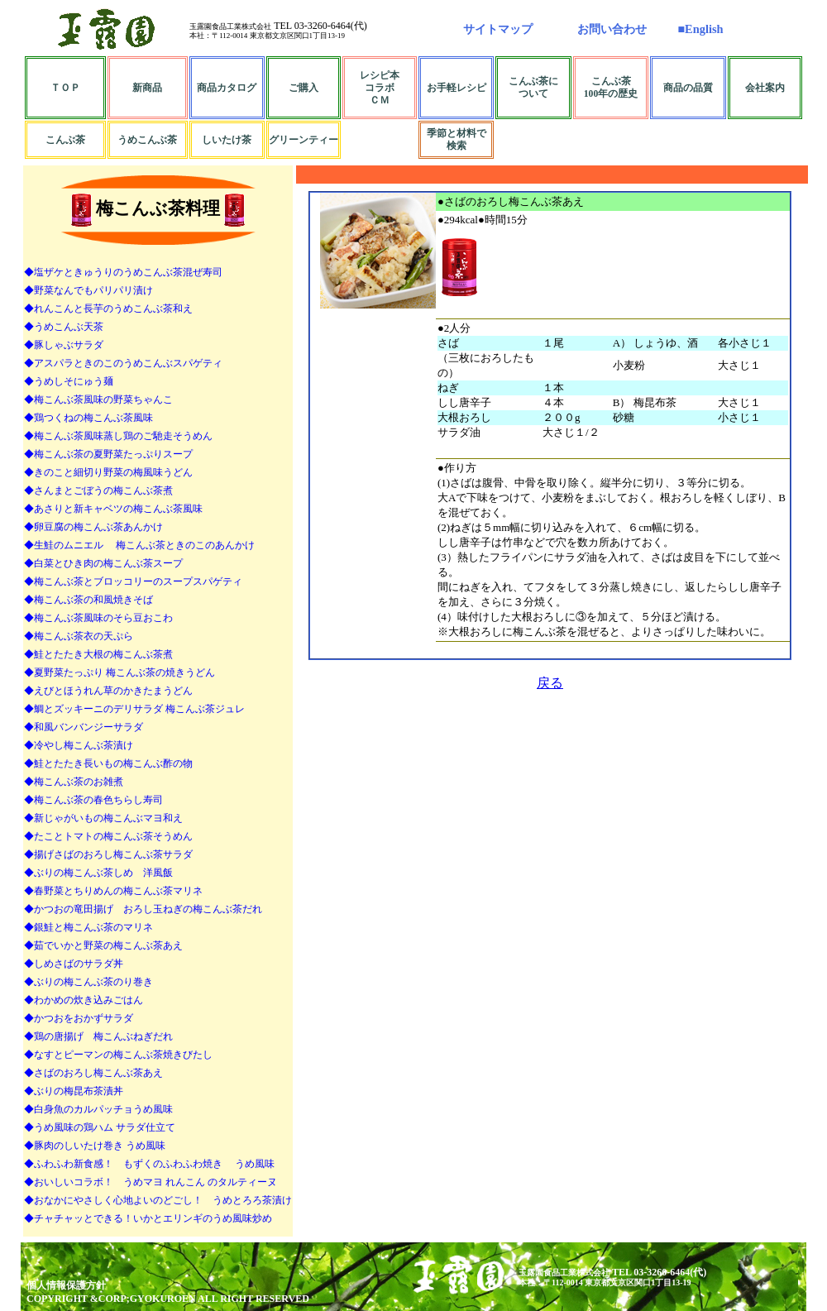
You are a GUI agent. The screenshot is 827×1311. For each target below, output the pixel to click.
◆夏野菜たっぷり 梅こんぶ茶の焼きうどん (119, 672)
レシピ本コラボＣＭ (379, 88)
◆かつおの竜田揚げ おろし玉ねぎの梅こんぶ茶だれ (143, 909)
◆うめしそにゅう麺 (68, 381)
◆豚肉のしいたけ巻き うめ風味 (94, 1145)
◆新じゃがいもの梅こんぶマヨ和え (103, 818)
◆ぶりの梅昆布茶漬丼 (73, 1091)
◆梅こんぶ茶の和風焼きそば (88, 599)
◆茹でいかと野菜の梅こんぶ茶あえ (103, 945)
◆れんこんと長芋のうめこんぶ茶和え (108, 308)
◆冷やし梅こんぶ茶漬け (78, 745)
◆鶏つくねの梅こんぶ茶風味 (88, 417)
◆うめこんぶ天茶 (63, 327)
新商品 (147, 88)
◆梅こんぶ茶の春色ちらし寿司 (93, 800)
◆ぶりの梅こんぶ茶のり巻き (88, 982)
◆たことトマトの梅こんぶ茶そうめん (108, 836)
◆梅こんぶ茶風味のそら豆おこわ (98, 618)
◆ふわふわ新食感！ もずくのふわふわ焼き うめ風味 (149, 1164)
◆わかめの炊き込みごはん (83, 1000)
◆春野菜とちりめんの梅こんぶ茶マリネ (113, 891)
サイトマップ (498, 29)
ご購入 (303, 88)
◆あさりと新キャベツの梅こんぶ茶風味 (113, 508)
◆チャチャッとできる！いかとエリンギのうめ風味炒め (148, 1218)
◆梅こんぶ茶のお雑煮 (73, 781)
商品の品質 (688, 88)
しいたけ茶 (226, 140)
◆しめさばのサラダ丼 (73, 963)
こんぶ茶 (65, 140)
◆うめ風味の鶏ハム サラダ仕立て (99, 1127)
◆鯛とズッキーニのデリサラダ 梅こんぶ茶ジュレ (134, 709)
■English (700, 29)
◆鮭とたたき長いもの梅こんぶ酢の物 (108, 763)
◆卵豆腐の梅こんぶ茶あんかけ (93, 527)
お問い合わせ (612, 29)
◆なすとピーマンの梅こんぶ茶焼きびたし (118, 1054)
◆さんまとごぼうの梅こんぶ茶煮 (98, 490)
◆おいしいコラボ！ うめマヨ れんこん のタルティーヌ (150, 1182)
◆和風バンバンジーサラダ (83, 727)
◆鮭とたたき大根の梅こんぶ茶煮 (98, 654)
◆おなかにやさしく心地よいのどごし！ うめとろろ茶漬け (158, 1200)
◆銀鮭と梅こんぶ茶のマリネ (88, 927)
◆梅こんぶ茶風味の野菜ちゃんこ (98, 399)
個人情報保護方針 (66, 1285)
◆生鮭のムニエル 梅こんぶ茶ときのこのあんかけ (139, 545)
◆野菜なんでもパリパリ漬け (88, 290)
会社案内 (765, 88)
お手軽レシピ (456, 88)
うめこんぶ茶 (147, 140)
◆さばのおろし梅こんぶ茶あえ (93, 1073)
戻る (550, 683)
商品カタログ (226, 88)
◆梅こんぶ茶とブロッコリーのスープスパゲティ (133, 581)
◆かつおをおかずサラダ (78, 1018)
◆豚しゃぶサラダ (63, 345)
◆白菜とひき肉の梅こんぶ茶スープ (103, 563)
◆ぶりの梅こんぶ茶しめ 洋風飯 (98, 872)
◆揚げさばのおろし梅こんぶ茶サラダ (108, 854)
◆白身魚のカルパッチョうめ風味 (98, 1109)
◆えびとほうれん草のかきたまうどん (108, 690)
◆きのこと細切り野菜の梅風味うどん (108, 472)
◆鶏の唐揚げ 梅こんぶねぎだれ (98, 1036)
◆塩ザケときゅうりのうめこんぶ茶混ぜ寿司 (123, 272)
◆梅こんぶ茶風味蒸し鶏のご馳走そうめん (118, 436)
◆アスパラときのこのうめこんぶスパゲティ (123, 363)
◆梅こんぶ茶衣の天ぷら (78, 636)
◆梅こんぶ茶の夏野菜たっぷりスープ (108, 454)
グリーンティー (303, 140)
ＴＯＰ (65, 88)
